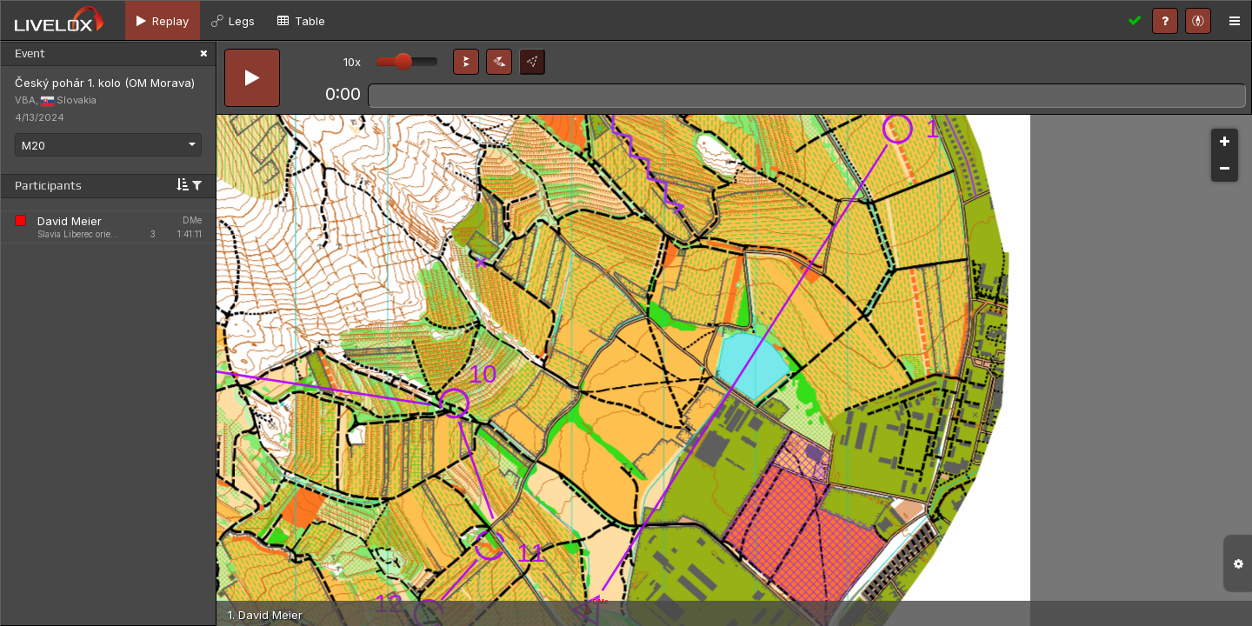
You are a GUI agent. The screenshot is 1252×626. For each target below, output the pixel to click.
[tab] (162, 20)
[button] (466, 62)
